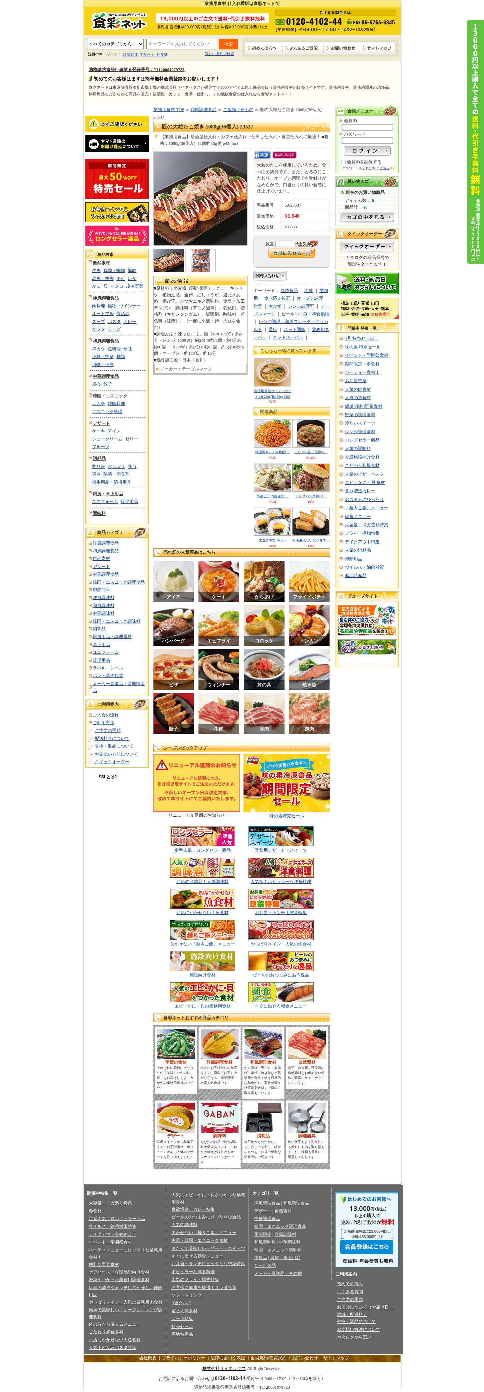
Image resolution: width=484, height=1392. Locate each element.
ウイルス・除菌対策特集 (112, 1226)
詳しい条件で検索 (219, 54)
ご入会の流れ (106, 715)
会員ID (350, 120)
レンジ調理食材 (360, 431)
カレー (129, 321)
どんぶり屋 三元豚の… (311, 452)
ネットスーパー (288, 337)
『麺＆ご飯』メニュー (366, 507)
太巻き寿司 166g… (273, 540)
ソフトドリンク (186, 1295)
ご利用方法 (103, 722)
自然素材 (101, 262)
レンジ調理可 (301, 306)
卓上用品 (101, 644)
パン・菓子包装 (108, 675)
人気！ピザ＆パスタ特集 (112, 1347)
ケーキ (98, 431)
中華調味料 (103, 613)
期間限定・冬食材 (362, 363)
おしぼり (116, 466)
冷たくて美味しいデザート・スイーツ (208, 1248)
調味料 (99, 513)
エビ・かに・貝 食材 (365, 482)
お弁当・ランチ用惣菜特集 (281, 912)
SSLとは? (108, 777)
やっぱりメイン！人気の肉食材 (281, 943)
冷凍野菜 (130, 54)
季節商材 (101, 589)
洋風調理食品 (106, 297)
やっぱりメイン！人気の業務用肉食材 (125, 1302)
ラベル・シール (108, 667)
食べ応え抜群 (277, 298)
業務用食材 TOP (168, 109)
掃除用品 (353, 558)
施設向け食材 (202, 975)
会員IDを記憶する (364, 161)
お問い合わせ (342, 47)
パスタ (114, 321)
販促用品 (129, 501)
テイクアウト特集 (362, 541)
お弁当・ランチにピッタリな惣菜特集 (208, 1263)
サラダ (98, 329)
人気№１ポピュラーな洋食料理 (281, 881)
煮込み (122, 313)
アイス (114, 431)
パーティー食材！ (362, 372)
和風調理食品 (106, 340)
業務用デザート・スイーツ (281, 850)
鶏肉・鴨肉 (114, 270)
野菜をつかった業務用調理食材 (119, 1279)
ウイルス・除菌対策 (364, 567)
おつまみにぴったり (364, 499)
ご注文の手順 (108, 730)
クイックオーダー (112, 761)
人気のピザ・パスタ (364, 474)
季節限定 (263, 1234)
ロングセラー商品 (362, 440)
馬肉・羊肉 (103, 278)
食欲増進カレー (360, 490)
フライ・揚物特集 (362, 533)
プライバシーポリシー (183, 1357)
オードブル (103, 313)
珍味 (127, 348)
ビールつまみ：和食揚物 (305, 313)
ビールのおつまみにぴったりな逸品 (206, 1216)
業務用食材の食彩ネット (117, 20)
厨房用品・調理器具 (112, 636)
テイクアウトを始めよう (112, 1234)
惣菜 (258, 306)
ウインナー (130, 305)
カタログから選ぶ (354, 1337)
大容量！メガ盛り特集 (366, 524)
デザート (147, 54)
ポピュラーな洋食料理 (193, 1271)
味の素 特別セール (363, 346)
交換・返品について (114, 746)
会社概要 (147, 1357)
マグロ (116, 286)
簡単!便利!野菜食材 (364, 406)
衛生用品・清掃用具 (111, 482)
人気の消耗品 (358, 550)
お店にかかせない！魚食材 (202, 912)
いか (132, 278)
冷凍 (308, 290)
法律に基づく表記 (227, 1357)
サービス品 (265, 1265)
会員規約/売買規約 (269, 1357)
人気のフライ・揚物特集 (195, 1279)
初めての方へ (264, 47)
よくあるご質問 (303, 47)
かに (96, 286)
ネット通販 (295, 329)
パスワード (355, 134)
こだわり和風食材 (362, 465)
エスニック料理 (107, 411)
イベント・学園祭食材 (366, 355)
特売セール (182, 1326)
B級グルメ (181, 1302)
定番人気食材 (184, 1310)
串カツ (98, 348)
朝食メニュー (358, 516)
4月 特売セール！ (362, 338)
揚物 (112, 305)
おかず (275, 306)
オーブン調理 (310, 298)
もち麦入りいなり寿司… (311, 540)
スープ (98, 321)
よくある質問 (350, 1291)
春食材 (161, 54)
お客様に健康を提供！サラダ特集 (203, 1287)
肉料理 (98, 305)
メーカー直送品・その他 (278, 1273)
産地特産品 (356, 575)
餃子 (107, 383)
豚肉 (132, 270)
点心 (96, 383)
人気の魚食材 (358, 397)
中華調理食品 (106, 376)
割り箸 (98, 466)
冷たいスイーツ (360, 423)
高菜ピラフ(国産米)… (273, 496)
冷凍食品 (289, 290)
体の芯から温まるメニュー (115, 1324)
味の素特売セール (287, 815)
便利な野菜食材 (104, 1264)
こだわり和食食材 (106, 1331)
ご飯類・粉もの (238, 109)
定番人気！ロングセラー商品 (202, 850)
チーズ (114, 329)
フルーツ (100, 446)
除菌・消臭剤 (116, 474)
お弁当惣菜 (356, 380)
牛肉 (96, 270)
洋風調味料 (103, 597)
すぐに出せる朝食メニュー (281, 1006)
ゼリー (131, 439)
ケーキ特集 (182, 1318)
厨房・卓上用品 (108, 493)
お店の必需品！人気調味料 (202, 881)
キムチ (98, 403)
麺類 (120, 356)
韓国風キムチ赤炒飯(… (272, 452)
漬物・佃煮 (103, 364)
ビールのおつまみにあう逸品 (281, 975)
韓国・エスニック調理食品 (119, 582)
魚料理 (114, 348)
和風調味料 (103, 605)
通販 (273, 329)
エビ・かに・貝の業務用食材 (202, 1006)
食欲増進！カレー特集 (193, 1209)
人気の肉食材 (358, 389)
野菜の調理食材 (360, 414)
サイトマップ (377, 47)
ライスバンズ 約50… (311, 496)
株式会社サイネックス (224, 1368)
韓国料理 (116, 403)
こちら (385, 168)
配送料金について (112, 738)
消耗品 (99, 458)
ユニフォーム (105, 501)
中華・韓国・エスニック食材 (199, 1240)
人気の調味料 (358, 448)
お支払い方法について (116, 754)
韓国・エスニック (110, 395)
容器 (96, 474)
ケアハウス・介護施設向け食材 (119, 1272)
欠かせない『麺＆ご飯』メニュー (202, 943)
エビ (120, 278)
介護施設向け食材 (362, 457)
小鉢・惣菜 (103, 356)
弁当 (132, 466)
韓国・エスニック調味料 (116, 621)
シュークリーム (107, 439)
